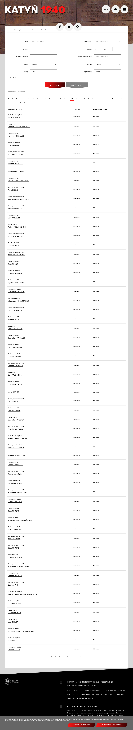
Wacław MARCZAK (15, 166)
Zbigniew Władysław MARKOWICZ (21, 633)
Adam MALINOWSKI (15, 476)
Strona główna (19, 32)
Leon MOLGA (13, 624)
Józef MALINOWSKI (15, 559)
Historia (70, 684)
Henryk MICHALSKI (15, 312)
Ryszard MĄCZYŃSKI (16, 284)
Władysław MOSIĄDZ (16, 211)
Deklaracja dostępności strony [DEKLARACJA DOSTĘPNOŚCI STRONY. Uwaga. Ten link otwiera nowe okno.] (80, 697)
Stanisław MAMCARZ (16, 340)
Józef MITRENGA (15, 275)
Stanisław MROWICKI (16, 422)
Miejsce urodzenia (22, 58)
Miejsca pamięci (107, 684)
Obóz (26, 66)
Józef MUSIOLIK (14, 248)
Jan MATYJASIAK (15, 349)
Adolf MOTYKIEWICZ (16, 450)
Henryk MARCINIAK (15, 467)
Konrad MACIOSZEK (15, 156)
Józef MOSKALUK (15, 578)
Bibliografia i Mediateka (76, 687)
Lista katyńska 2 (57, 32)
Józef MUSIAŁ (13, 550)
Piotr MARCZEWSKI (15, 485)
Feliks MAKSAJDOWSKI (17, 229)
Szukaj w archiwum (19, 80)
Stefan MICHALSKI (15, 386)
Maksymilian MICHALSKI (17, 440)
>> (88, 658)
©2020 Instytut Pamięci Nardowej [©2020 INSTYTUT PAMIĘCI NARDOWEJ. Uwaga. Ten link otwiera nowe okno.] (81, 701)
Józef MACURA (14, 652)
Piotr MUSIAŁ (13, 192)
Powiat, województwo (85, 58)
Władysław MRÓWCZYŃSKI (18, 303)
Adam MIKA (12, 642)
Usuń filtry (74, 86)
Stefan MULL (13, 587)
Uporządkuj (88, 73)
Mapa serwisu (72, 692)
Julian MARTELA (14, 615)
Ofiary (34, 32)
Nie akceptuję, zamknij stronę (111, 725)
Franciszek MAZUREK (16, 238)
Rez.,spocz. (88, 43)
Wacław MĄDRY (14, 321)
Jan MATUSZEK (14, 220)
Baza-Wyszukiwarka (44, 32)
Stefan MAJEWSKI (15, 331)
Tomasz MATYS (14, 541)
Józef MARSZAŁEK (15, 368)
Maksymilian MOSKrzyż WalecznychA (22, 596)
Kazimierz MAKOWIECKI (17, 174)
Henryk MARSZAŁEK (16, 138)
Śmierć (89, 66)
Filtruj (53, 87)
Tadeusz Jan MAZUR (16, 257)
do (104, 51)
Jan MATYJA (13, 403)
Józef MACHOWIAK (15, 431)
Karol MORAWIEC (14, 119)
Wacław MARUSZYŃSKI (17, 458)
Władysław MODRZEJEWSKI (19, 201)
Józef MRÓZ (13, 266)
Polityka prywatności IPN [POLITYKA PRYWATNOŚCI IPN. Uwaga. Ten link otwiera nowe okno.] (90, 692)
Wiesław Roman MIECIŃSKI (18, 183)
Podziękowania (120, 697)
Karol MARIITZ (13, 394)
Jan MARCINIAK (14, 413)
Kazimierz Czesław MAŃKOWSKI (20, 522)
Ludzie (28, 32)
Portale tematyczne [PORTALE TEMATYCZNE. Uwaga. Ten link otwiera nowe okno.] (104, 697)
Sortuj (26, 73)
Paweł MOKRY (13, 147)
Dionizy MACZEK (14, 605)
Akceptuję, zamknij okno (81, 725)
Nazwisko (25, 51)
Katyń (36, 10)
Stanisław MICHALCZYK (17, 494)
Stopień (25, 43)
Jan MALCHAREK (14, 377)
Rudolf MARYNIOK (15, 504)
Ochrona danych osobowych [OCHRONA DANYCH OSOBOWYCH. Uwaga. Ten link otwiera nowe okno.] (113, 692)
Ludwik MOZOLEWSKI (16, 294)
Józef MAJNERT (14, 358)
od (95, 51)
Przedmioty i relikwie (90, 684)
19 (80, 658)
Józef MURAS (13, 513)
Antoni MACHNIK (14, 531)
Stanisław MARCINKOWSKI (18, 568)
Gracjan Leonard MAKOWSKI (19, 129)
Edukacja (92, 687)
